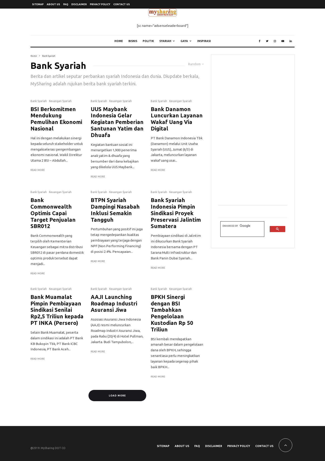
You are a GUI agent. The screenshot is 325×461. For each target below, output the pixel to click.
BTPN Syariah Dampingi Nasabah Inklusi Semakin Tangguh (115, 210)
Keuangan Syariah (60, 101)
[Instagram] (275, 41)
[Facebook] (259, 41)
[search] (240, 226)
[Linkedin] (291, 41)
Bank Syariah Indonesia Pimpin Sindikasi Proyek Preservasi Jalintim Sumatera (176, 213)
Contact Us (121, 4)
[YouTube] (283, 41)
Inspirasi (204, 41)
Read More (37, 170)
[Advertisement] (252, 129)
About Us (53, 4)
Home (118, 41)
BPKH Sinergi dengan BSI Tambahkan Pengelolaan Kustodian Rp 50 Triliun (172, 313)
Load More (117, 395)
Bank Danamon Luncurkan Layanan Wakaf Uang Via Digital (177, 119)
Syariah (165, 41)
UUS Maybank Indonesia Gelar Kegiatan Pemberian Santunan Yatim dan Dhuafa (117, 122)
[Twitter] (267, 41)
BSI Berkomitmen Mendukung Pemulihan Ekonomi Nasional (56, 119)
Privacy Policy (100, 4)
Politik (148, 41)
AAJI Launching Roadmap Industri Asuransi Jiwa (114, 303)
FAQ (65, 4)
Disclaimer (79, 4)
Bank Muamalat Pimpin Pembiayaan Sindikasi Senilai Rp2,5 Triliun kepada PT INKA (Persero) (57, 310)
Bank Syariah (38, 101)
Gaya (184, 41)
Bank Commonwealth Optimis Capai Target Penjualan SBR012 (53, 213)
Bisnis (132, 41)
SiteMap (38, 4)
